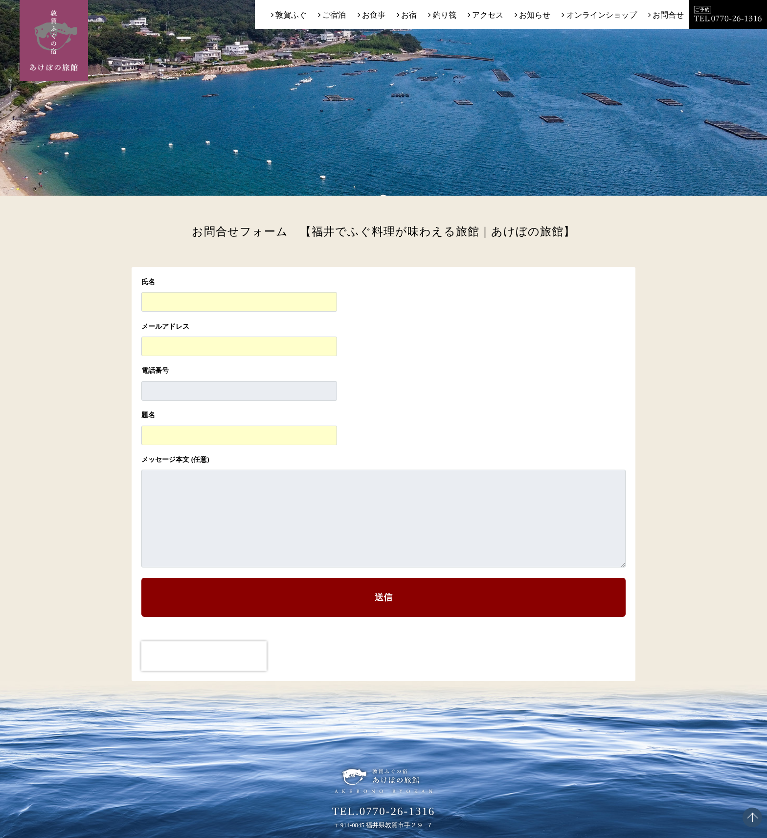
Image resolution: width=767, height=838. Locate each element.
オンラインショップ (601, 15)
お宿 (409, 15)
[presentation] (204, 656)
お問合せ (668, 15)
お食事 (373, 15)
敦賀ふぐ (291, 15)
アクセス (487, 15)
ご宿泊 (334, 15)
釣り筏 (444, 15)
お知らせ (534, 15)
